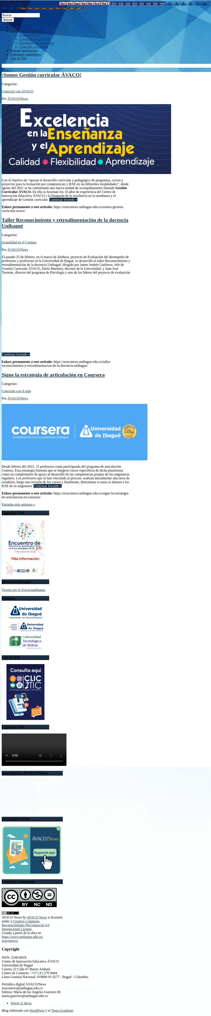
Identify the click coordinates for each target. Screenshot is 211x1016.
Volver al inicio (20, 1003)
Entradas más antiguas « (18, 504)
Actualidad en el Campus (36, 43)
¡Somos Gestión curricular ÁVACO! (41, 75)
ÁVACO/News (29, 35)
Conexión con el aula (33, 47)
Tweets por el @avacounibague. (24, 590)
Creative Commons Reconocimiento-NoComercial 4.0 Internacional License (25, 925)
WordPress (37, 1010)
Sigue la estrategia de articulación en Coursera (53, 375)
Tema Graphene (62, 1010)
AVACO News (37, 917)
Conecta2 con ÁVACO (34, 39)
